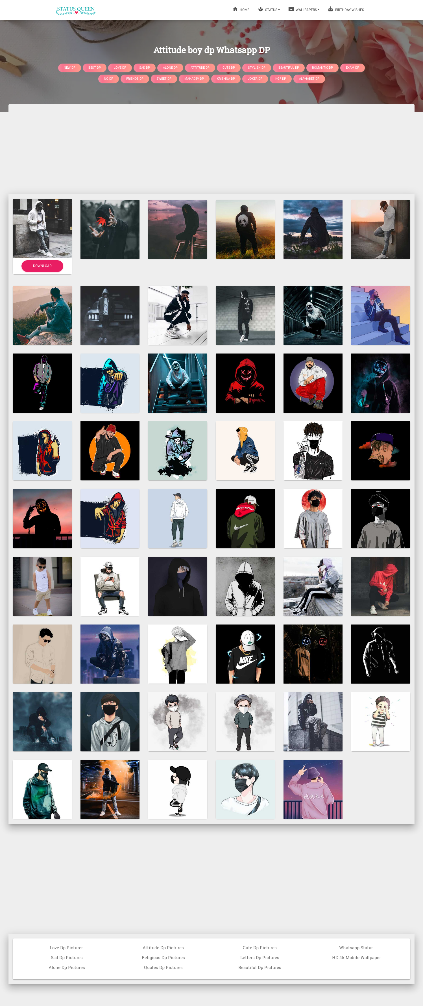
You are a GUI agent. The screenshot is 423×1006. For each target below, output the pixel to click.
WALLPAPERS (302, 9)
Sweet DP (163, 79)
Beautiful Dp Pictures (259, 967)
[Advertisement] (211, 148)
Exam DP (352, 67)
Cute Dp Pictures (260, 947)
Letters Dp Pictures (259, 957)
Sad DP (144, 67)
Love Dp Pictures (67, 947)
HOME (240, 9)
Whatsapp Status (356, 947)
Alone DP (170, 67)
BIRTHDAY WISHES (346, 9)
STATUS (267, 9)
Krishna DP (226, 79)
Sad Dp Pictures (67, 957)
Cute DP (229, 67)
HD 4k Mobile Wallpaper (356, 957)
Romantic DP (322, 67)
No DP (108, 79)
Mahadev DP (194, 79)
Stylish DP (256, 67)
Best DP (94, 67)
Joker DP (255, 79)
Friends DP (134, 79)
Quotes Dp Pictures (163, 967)
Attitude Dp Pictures (163, 947)
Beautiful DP (288, 67)
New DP (69, 67)
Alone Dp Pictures (67, 967)
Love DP (120, 67)
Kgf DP (280, 79)
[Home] (76, 10)
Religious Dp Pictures (163, 957)
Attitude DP (200, 67)
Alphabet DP (309, 79)
